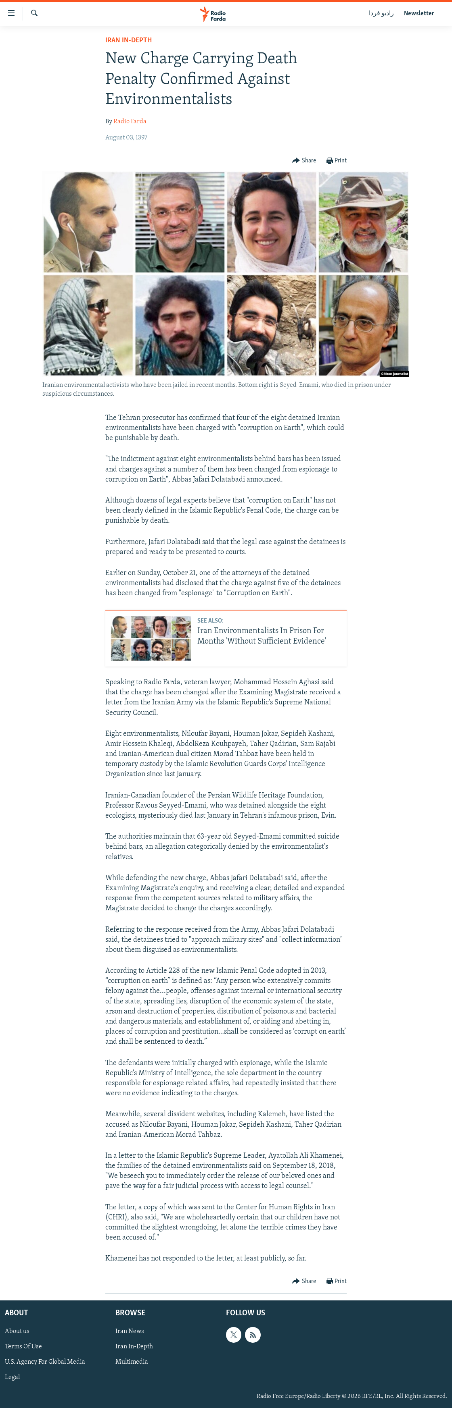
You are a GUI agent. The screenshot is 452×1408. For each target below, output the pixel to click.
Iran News (129, 1331)
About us (17, 1331)
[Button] (304, 161)
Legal (12, 1377)
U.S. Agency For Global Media (45, 1362)
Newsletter (419, 13)
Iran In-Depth (128, 40)
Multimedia (131, 1362)
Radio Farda (129, 121)
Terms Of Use (23, 1347)
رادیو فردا (381, 13)
